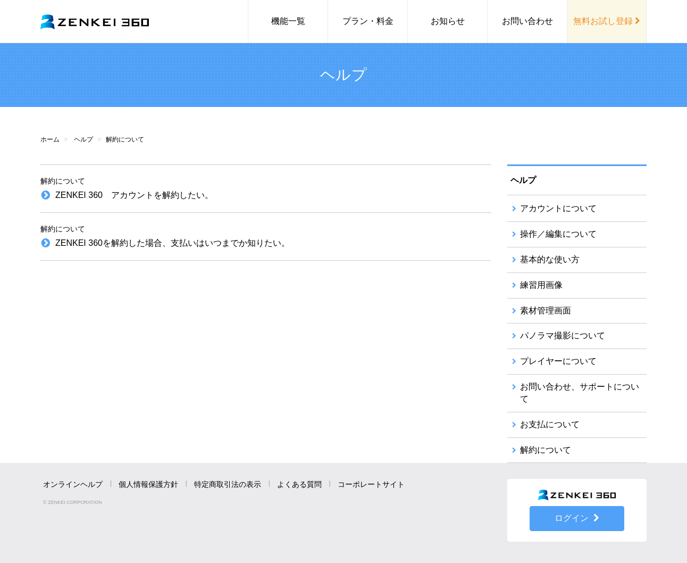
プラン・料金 (367, 21)
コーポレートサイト (371, 484)
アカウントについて (558, 208)
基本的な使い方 (550, 259)
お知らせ (448, 21)
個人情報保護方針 (148, 484)
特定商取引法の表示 (227, 484)
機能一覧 (288, 21)
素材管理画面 (545, 310)
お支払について (550, 424)
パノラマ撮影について (562, 335)
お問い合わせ (527, 21)
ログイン (577, 518)
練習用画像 (541, 284)
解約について (545, 449)
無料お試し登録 (606, 21)
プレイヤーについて (558, 361)
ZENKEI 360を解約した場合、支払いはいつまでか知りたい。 (172, 242)
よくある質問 (299, 484)
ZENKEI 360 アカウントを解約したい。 (134, 195)
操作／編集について (558, 233)
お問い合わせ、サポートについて (579, 392)
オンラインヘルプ (73, 484)
